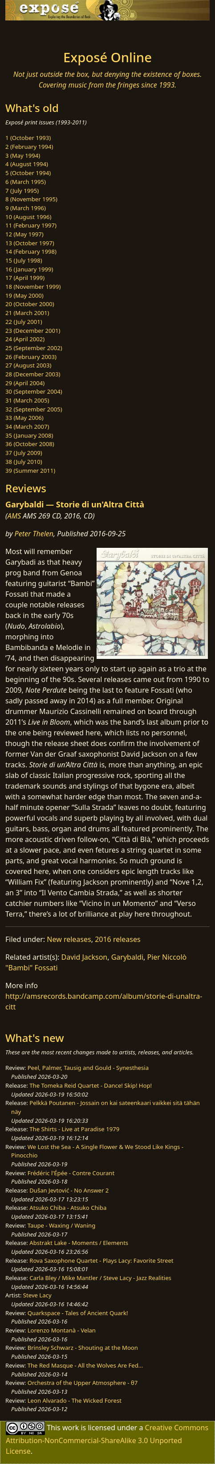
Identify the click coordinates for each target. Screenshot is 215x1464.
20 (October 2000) (29, 304)
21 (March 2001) (27, 313)
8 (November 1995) (31, 199)
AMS (14, 516)
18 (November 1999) (33, 287)
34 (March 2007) (27, 427)
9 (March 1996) (25, 208)
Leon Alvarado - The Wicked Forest (75, 1400)
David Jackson (84, 957)
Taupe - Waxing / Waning (62, 1225)
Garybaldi (127, 957)
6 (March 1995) (25, 182)
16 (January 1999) (29, 269)
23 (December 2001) (32, 331)
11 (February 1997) (31, 225)
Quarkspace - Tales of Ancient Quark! (78, 1313)
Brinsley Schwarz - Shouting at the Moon (83, 1348)
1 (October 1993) (28, 138)
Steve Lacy (37, 1295)
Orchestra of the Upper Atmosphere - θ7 (83, 1383)
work (70, 1427)
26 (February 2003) (31, 357)
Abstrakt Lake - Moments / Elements (78, 1243)
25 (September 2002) (33, 348)
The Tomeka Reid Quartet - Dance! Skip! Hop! (90, 1085)
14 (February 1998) (31, 251)
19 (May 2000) (24, 295)
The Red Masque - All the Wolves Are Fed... (85, 1365)
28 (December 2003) (32, 374)
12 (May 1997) (24, 234)
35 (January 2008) (29, 435)
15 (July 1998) (23, 260)
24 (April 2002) (25, 339)
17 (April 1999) (25, 278)
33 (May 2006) (24, 418)
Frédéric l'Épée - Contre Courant (71, 1173)
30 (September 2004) (33, 391)
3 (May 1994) (22, 156)
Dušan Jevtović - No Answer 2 (69, 1190)
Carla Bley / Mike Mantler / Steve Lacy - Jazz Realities (100, 1278)
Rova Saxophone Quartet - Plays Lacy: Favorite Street (101, 1261)
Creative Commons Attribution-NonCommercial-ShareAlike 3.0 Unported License (107, 1439)
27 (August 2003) (28, 365)
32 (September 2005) (33, 409)
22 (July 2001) (23, 322)
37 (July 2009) (23, 453)
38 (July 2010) (23, 462)
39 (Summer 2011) (30, 471)
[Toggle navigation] (28, 33)
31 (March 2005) (27, 400)
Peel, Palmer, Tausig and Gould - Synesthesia (88, 1068)
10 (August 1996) (28, 217)
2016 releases (118, 939)
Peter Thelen (34, 534)
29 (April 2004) (25, 383)
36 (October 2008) (29, 444)
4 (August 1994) (26, 164)
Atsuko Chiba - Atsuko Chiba (67, 1208)
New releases (69, 939)
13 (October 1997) (29, 243)
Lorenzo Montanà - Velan (62, 1330)
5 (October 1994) (28, 173)
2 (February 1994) (29, 147)
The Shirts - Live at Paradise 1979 (74, 1129)
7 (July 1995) (22, 191)
